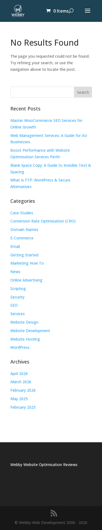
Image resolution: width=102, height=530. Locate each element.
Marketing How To (27, 263)
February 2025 (23, 407)
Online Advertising (26, 280)
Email (15, 246)
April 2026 (19, 373)
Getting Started (24, 254)
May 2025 (19, 398)
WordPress (20, 347)
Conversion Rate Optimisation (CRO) (43, 221)
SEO (14, 305)
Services (17, 313)
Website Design (24, 322)
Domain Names (24, 229)
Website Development (30, 330)
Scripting (18, 288)
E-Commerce (21, 238)
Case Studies (21, 212)
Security (17, 297)
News (15, 271)
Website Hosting (25, 339)
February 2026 (23, 390)
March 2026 (20, 381)
